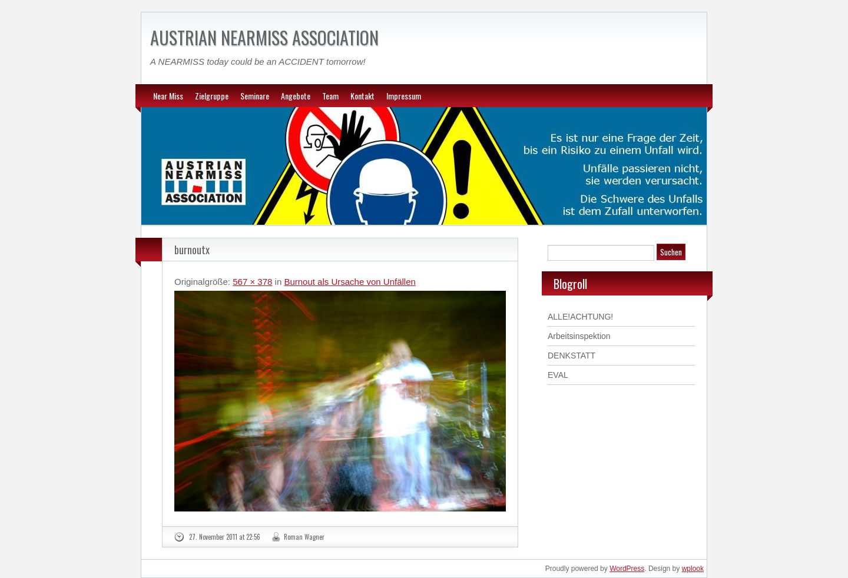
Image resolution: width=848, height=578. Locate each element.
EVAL (558, 375)
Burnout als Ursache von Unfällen (349, 282)
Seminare (254, 95)
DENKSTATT (571, 355)
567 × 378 (252, 282)
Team (330, 95)
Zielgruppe (211, 95)
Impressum (403, 95)
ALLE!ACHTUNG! (580, 316)
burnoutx (192, 249)
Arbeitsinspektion (579, 336)
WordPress (627, 568)
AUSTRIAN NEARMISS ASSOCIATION (264, 37)
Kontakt (362, 95)
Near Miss (168, 95)
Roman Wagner (304, 537)
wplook (693, 568)
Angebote (295, 95)
